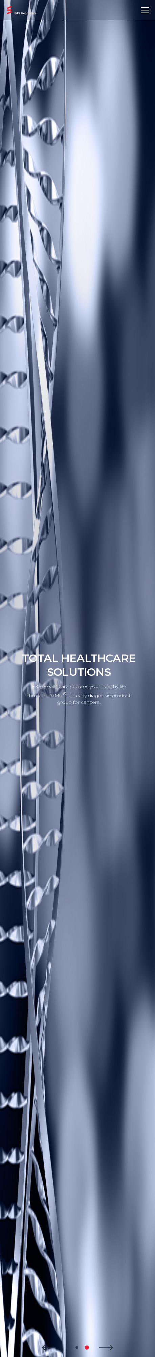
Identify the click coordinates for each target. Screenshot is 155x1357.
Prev (49, 1347)
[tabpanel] (77, 678)
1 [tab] (67, 1347)
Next (106, 1347)
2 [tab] (76, 1347)
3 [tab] (87, 1348)
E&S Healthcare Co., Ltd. (22, 10)
